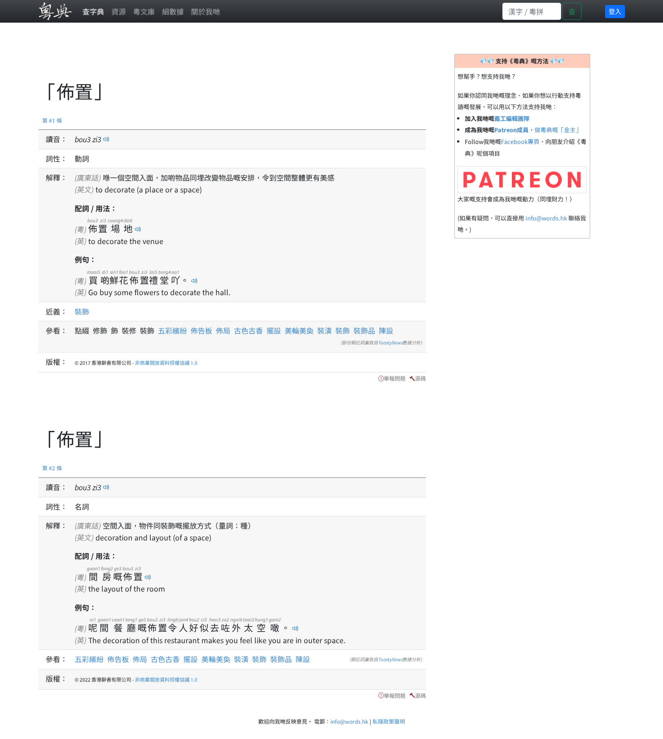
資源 (118, 11)
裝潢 (324, 330)
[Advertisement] (203, 56)
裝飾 (82, 311)
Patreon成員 (511, 129)
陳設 (386, 330)
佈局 (223, 330)
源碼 (420, 378)
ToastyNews (390, 342)
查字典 (93, 11)
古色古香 (248, 330)
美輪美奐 (299, 330)
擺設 (274, 330)
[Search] (531, 11)
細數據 (173, 11)
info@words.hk (546, 218)
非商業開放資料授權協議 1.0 (166, 362)
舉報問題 (394, 378)
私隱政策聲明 (388, 721)
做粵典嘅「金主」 (558, 129)
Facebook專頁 (520, 141)
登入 (615, 11)
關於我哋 (205, 11)
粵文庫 (144, 11)
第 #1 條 (52, 120)
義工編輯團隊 (511, 118)
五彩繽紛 (172, 330)
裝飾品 (364, 330)
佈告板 (201, 330)
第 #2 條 (52, 468)
